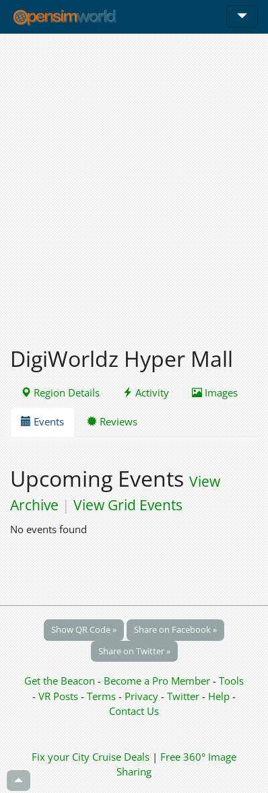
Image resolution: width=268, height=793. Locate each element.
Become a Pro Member (158, 680)
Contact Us (134, 711)
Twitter (183, 696)
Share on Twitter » (134, 651)
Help (219, 696)
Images (215, 392)
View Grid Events (127, 504)
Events (42, 421)
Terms (103, 696)
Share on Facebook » (175, 629)
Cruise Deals (120, 756)
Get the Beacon (59, 680)
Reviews (112, 421)
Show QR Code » (83, 629)
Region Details (60, 392)
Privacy (141, 696)
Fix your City (61, 756)
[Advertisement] (134, 182)
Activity (146, 392)
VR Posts (59, 696)
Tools (231, 680)
